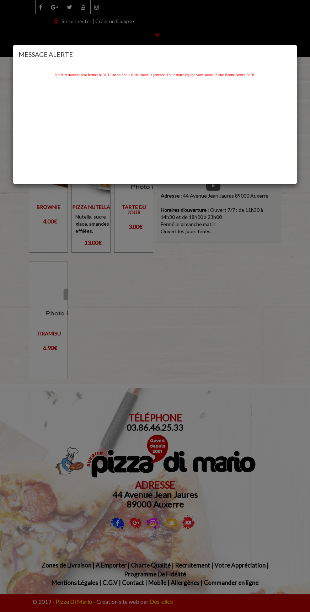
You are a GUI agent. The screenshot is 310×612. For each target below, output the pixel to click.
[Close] (289, 53)
